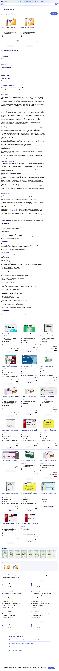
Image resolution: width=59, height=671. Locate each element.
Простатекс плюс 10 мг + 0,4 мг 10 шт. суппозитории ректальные (28, 366)
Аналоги (54, 13)
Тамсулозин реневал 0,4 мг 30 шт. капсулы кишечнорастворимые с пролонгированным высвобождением (48, 366)
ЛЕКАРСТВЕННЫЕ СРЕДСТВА (8, 7)
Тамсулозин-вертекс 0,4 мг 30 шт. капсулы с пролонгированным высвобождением (29, 524)
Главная (2, 7)
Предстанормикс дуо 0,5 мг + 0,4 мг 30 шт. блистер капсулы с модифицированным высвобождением (10, 366)
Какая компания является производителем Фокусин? (29, 643)
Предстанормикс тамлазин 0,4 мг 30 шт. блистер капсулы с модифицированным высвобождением (48, 492)
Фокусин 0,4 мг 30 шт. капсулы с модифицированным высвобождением (10, 28)
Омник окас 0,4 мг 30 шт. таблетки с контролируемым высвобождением (47, 397)
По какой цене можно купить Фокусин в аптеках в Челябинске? (29, 640)
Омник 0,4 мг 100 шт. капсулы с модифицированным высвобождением (10, 334)
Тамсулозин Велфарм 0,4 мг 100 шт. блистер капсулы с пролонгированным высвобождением (29, 461)
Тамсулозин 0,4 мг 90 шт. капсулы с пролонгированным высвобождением (48, 334)
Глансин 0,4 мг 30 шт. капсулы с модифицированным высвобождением (29, 492)
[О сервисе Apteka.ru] (57, 1)
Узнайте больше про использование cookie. (13, 669)
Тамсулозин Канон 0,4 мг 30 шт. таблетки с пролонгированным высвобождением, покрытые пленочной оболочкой (10, 397)
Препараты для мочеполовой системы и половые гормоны (21, 7)
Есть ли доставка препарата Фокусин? (29, 646)
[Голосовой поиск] (54, 4)
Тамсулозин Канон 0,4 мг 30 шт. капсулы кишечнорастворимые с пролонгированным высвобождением (29, 397)
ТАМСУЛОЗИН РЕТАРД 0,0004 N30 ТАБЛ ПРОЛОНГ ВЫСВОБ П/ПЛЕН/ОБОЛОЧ (9, 461)
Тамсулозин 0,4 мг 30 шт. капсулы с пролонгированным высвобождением (10, 492)
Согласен (51, 668)
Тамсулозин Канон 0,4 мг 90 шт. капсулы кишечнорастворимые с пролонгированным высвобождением (48, 461)
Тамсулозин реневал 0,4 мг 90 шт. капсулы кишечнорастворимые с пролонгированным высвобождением (29, 334)
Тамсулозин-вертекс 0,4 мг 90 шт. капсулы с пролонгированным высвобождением (29, 430)
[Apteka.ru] (4, 1)
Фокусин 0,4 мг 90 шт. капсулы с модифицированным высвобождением (29, 28)
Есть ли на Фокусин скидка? (29, 650)
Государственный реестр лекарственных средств (12, 312)
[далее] (55, 554)
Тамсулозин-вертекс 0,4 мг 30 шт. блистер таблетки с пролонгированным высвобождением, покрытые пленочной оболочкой (10, 524)
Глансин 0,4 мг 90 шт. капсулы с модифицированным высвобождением (48, 430)
